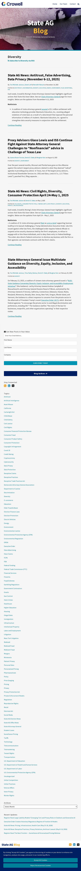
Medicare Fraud (9, 650)
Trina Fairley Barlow (31, 273)
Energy (49, 88)
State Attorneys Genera (50, 212)
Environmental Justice (12, 531)
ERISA (6, 542)
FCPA (6, 558)
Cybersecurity (42, 204)
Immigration (8, 619)
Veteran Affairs (9, 788)
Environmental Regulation (13, 539)
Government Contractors (13, 588)
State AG (40, 26)
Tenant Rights (9, 753)
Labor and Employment (12, 631)
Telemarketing (9, 749)
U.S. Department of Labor (13, 769)
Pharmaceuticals (10, 673)
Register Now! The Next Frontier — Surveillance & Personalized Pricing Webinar (32, 833)
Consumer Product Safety (13, 439)
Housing (7, 611)
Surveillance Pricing (11, 734)
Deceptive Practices (11, 477)
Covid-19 (7, 450)
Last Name (8, 347)
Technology (8, 742)
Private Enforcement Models (14, 696)
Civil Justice (8, 423)
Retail (6, 707)
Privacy (10, 205)
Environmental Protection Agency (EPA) (18, 535)
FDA (9, 89)
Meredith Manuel (38, 85)
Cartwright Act (9, 412)
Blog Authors (25, 373)
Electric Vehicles (10, 519)
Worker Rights (9, 795)
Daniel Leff (28, 85)
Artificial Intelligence (11, 400)
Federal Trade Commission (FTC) (15, 569)
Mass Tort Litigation (11, 638)
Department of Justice (12, 489)
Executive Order (9, 546)
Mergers (7, 654)
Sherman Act (8, 711)
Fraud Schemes (9, 581)
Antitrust (7, 397)
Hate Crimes (8, 600)
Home (55, 4)
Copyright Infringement (12, 447)
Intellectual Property (11, 627)
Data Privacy (18, 88)
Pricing (6, 684)
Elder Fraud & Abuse (11, 508)
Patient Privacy (9, 661)
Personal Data (9, 665)
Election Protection (11, 516)
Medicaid (7, 642)
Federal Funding (9, 565)
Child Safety (8, 420)
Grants (6, 592)
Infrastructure (9, 623)
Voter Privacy (8, 792)
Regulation (8, 700)
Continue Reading (15, 125)
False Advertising (66, 88)
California (7, 408)
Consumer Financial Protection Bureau (17, 431)
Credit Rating (8, 454)
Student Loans (9, 730)
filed (42, 223)
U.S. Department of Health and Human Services (20, 765)
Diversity (36, 88)
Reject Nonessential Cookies (40, 865)
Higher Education (10, 608)
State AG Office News (11, 723)
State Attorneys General (50, 96)
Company (7, 355)
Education (42, 88)
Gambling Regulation (11, 585)
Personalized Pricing (11, 669)
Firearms (7, 577)
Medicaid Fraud (9, 646)
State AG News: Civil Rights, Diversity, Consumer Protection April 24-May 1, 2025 (38, 193)
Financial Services (10, 573)
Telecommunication (11, 746)
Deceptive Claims (10, 473)
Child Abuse (8, 416)
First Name (8, 340)
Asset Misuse (8, 404)
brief (54, 223)
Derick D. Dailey (30, 158)
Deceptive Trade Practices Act (14, 481)
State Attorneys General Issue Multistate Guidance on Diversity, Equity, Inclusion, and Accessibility (40, 264)
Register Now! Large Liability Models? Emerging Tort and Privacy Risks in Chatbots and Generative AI (39, 818)
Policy (6, 677)
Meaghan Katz (41, 158)
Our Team (63, 4)
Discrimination (27, 88)
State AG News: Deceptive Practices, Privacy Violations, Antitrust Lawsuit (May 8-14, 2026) (35, 829)
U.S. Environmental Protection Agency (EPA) (19, 772)
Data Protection (10, 470)
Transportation (9, 757)
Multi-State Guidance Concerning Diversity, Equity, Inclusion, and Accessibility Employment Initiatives (40, 283)
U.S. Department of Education (14, 761)
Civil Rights (17, 204)
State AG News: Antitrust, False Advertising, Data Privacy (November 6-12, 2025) (39, 77)
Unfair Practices (9, 784)
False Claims (8, 554)
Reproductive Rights (11, 703)
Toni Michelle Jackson (17, 85)
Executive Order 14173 (50, 300)
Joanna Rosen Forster (17, 158)
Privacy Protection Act (12, 692)
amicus (49, 223)
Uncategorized (18, 205)
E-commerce (8, 500)
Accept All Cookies (40, 860)
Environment (56, 88)
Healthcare (8, 604)
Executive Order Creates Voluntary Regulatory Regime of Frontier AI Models (30, 822)
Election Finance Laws (12, 512)
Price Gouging (9, 680)
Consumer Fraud (9, 435)
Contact (73, 4)
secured (44, 109)
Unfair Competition (11, 780)
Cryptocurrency (9, 458)
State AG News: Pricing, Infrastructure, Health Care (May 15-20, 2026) (28, 825)
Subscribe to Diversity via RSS (21, 60)
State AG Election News (12, 719)
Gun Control (8, 596)
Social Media (8, 715)
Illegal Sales (8, 615)
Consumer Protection (29, 204)
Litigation (7, 634)
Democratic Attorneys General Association (19, 485)
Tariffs (6, 738)
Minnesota (8, 657)
